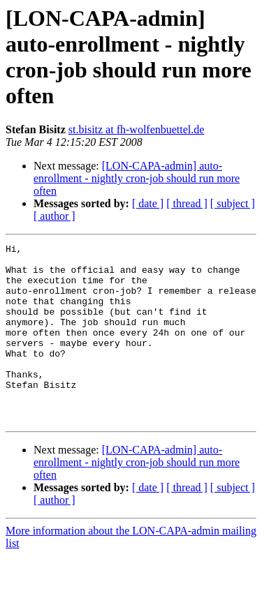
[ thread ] (187, 203)
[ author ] (54, 216)
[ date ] (147, 203)
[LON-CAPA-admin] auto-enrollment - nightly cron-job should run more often (137, 178)
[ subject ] (232, 203)
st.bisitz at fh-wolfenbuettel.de (136, 129)
